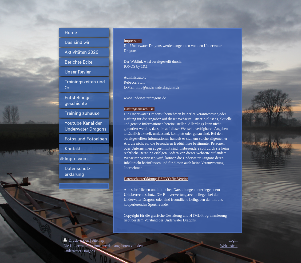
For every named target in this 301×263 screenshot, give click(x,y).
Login (233, 240)
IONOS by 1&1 (135, 66)
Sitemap (98, 240)
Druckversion (76, 240)
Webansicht (229, 246)
